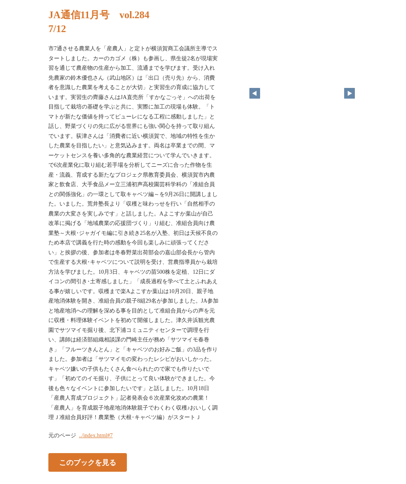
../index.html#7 (96, 435)
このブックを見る (87, 462)
